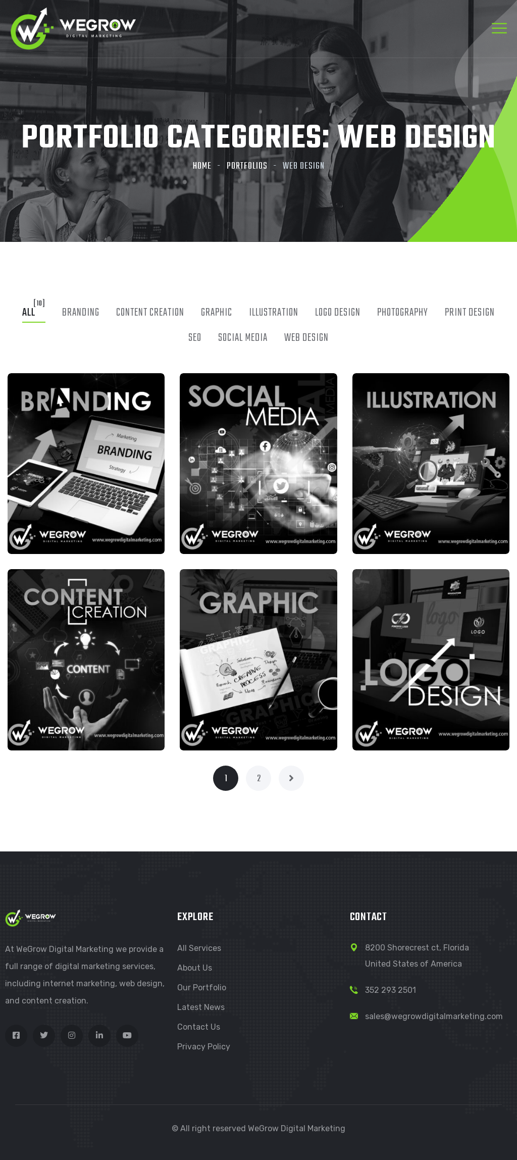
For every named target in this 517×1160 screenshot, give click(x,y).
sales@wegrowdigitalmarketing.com (434, 1016)
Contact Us (198, 1027)
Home (202, 166)
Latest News (201, 1007)
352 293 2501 (390, 990)
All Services (199, 948)
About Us (194, 968)
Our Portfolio (201, 987)
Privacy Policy (203, 1046)
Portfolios (247, 166)
